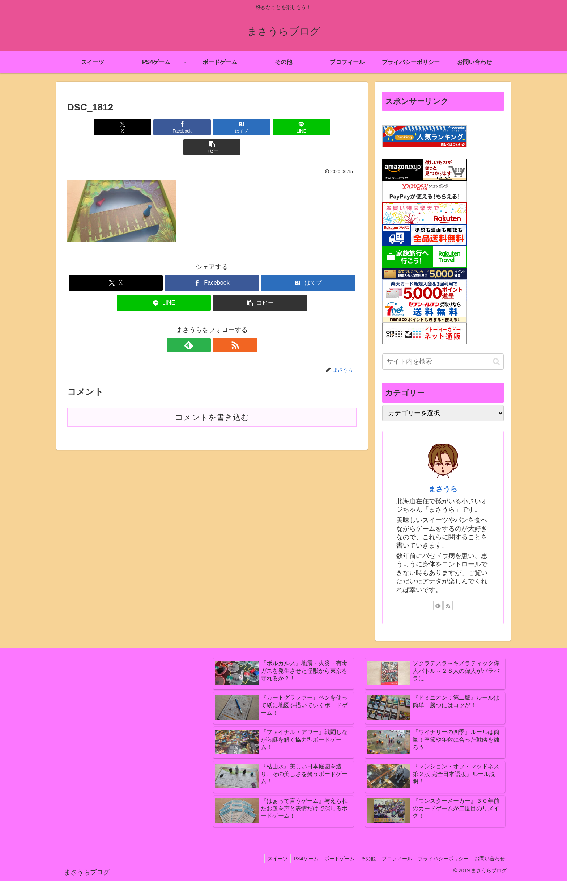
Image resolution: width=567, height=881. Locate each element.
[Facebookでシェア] (163, 127)
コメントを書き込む (212, 397)
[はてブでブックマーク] (212, 127)
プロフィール (393, 858)
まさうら (443, 489)
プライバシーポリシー (440, 858)
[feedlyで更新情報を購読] (203, 325)
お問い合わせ (489, 858)
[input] (443, 361)
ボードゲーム (332, 858)
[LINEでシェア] (260, 127)
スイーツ (267, 858)
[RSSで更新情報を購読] (220, 325)
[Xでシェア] (114, 127)
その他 (362, 858)
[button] (309, 127)
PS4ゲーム (297, 858)
